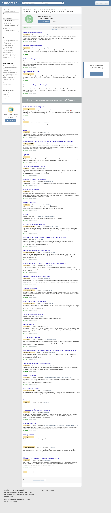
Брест (4, 94)
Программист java (7, 43)
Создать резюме (44, 21)
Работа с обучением (8, 72)
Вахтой (5, 81)
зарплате (54, 28)
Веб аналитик (6, 49)
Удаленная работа (8, 77)
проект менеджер (38, 488)
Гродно (5, 98)
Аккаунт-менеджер (8, 57)
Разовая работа (7, 84)
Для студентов (7, 82)
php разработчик (7, 42)
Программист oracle (8, 50)
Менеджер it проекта (8, 54)
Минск (4, 92)
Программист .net (7, 47)
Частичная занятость (8, 74)
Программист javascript (9, 40)
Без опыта (5, 70)
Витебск (5, 96)
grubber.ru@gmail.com (10, 509)
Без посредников (7, 66)
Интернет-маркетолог (8, 45)
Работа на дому (7, 79)
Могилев (5, 99)
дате (72, 27)
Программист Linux (8, 55)
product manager (7, 52)
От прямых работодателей (10, 67)
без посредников (9, 33)
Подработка (6, 75)
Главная (42, 498)
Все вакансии (50, 498)
